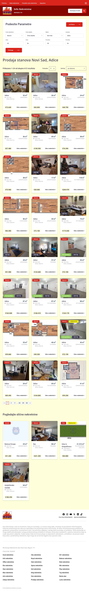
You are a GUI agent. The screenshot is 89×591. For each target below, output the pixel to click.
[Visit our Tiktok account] (81, 514)
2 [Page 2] (11, 402)
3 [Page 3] (14, 402)
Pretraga (13, 49)
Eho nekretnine (8, 565)
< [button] (4, 402)
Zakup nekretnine (8, 579)
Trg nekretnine (64, 572)
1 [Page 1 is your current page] (7, 402)
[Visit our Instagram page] (67, 514)
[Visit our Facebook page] (64, 514)
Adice (68, 35)
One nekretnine (36, 575)
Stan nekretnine (8, 568)
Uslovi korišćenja (80, 516)
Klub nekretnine (64, 561)
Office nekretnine (8, 561)
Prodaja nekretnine (37, 579)
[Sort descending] (54, 67)
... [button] (17, 402)
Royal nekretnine (36, 558)
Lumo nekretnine (64, 579)
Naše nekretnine (14, 3)
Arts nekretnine (8, 575)
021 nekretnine (64, 554)
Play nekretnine (64, 568)
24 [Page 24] (19, 402)
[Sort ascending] (50, 67)
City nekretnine (36, 554)
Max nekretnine (8, 572)
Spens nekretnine (37, 565)
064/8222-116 (18, 12)
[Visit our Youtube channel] (71, 514)
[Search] (84, 11)
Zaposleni (43, 3)
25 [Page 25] (23, 402)
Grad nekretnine (8, 554)
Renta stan (62, 575)
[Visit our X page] (74, 514)
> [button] (30, 402)
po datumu (71, 68)
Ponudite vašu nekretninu (29, 3)
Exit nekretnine (36, 568)
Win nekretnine (64, 565)
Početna (4, 3)
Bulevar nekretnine (65, 558)
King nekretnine (36, 572)
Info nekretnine (8, 558)
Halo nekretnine (36, 561)
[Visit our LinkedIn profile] (78, 514)
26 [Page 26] (27, 402)
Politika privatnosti (66, 516)
